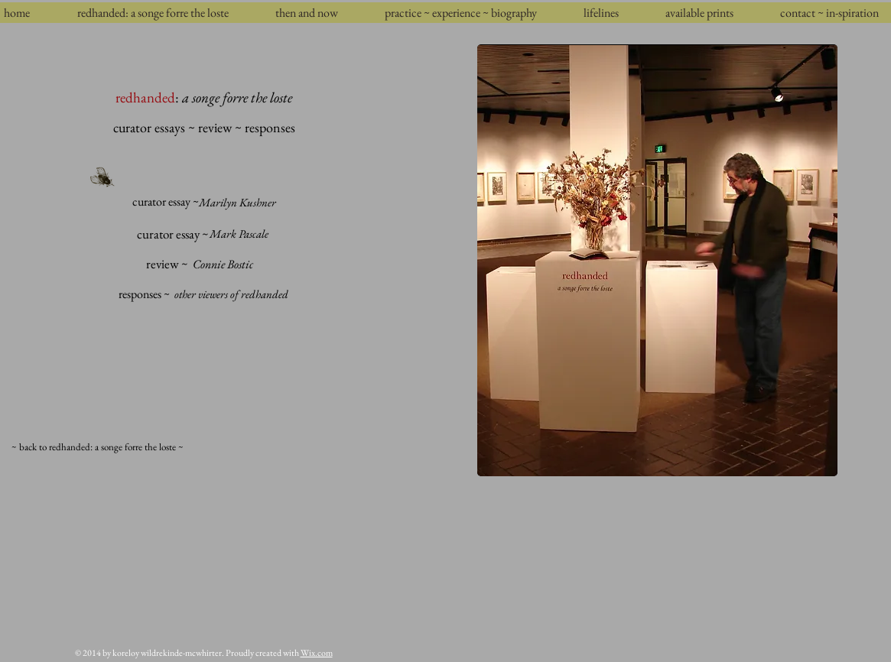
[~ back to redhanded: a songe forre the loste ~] (97, 447)
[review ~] (167, 264)
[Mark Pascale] (239, 234)
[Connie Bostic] (223, 264)
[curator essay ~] (166, 202)
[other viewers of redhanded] (232, 294)
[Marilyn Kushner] (237, 203)
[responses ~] (144, 294)
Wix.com (317, 653)
